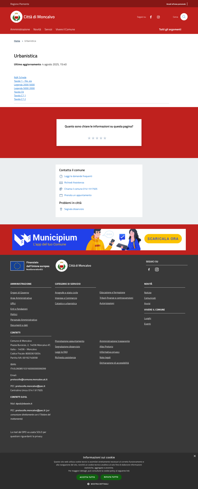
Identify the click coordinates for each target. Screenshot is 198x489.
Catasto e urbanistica (66, 303)
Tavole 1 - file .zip (23, 81)
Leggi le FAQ (61, 352)
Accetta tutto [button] (87, 477)
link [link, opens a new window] (128, 471)
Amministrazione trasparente (115, 341)
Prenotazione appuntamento (69, 341)
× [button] (194, 456)
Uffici (13, 303)
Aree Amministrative (21, 298)
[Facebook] (150, 17)
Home (17, 41)
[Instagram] (157, 17)
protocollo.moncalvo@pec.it (30, 386)
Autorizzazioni (107, 303)
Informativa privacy (109, 352)
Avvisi (147, 303)
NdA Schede (20, 77)
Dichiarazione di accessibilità (114, 363)
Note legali (105, 357)
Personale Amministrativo (23, 319)
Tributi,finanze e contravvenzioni (116, 298)
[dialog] (99, 471)
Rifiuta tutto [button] (111, 477)
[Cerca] (184, 16)
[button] (99, 483)
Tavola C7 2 (20, 99)
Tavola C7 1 (20, 95)
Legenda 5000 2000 (24, 88)
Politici (13, 314)
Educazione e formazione (112, 292)
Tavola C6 (19, 92)
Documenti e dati (19, 325)
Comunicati (150, 298)
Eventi (147, 324)
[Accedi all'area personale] (176, 4)
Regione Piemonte (19, 4)
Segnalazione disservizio (67, 346)
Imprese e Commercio (66, 298)
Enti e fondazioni (19, 309)
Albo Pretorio (106, 346)
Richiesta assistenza (65, 357)
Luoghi (147, 318)
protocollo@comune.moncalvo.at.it (28, 379)
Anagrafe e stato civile (66, 292)
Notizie (147, 292)
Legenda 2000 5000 (24, 84)
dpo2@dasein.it (24, 403)
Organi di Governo (19, 292)
